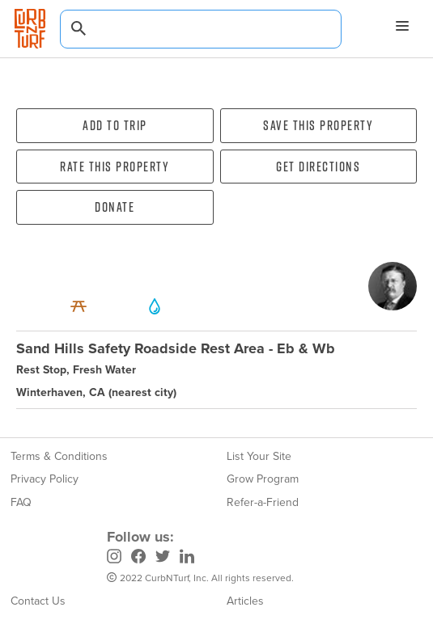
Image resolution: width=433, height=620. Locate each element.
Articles (245, 601)
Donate (114, 207)
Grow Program (263, 478)
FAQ (21, 502)
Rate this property (114, 166)
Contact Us (38, 601)
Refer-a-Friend (263, 502)
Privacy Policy (45, 478)
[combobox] (201, 29)
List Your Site (259, 456)
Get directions (318, 166)
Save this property (318, 125)
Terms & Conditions (59, 456)
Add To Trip (115, 125)
